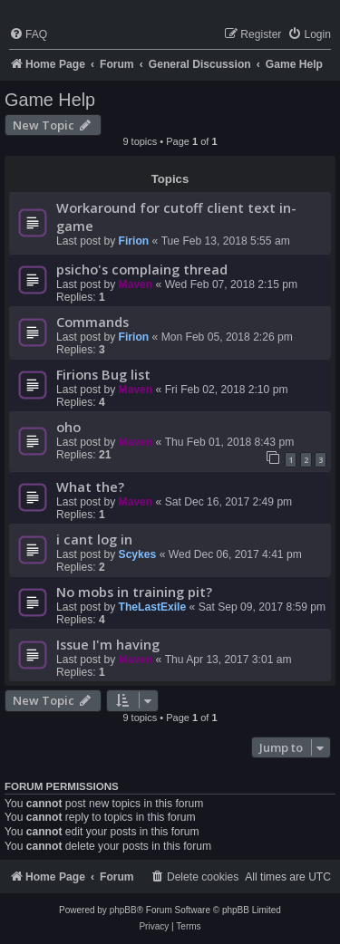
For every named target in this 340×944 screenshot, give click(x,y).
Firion (134, 241)
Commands (92, 322)
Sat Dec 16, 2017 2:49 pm (229, 502)
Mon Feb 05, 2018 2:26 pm (227, 337)
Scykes (138, 554)
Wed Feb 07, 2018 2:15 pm (231, 284)
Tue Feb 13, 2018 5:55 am (225, 241)
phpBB (123, 910)
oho (68, 427)
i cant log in (94, 539)
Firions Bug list (103, 374)
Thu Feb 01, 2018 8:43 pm (230, 442)
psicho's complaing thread (142, 269)
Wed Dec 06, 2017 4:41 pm (235, 554)
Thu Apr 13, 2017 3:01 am (228, 659)
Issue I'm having (108, 644)
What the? (90, 486)
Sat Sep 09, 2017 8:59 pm (262, 607)
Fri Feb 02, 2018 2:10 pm (226, 389)
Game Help (50, 100)
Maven (136, 284)
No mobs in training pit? (134, 592)
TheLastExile (153, 607)
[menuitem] (28, 35)
